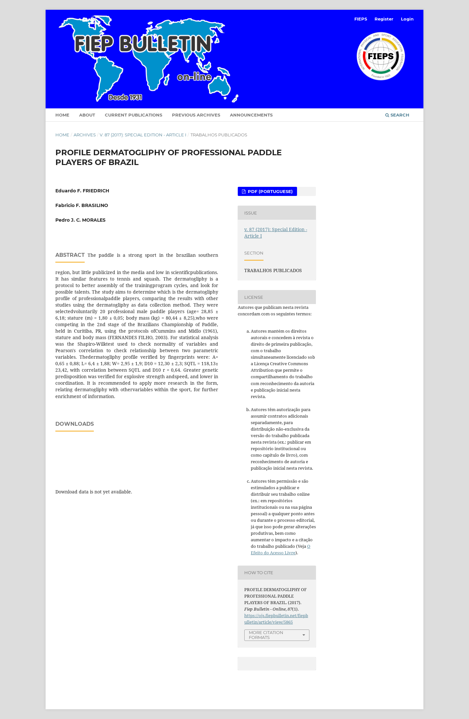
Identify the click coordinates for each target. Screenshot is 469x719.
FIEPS (360, 18)
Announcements (251, 115)
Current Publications (133, 115)
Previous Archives (196, 115)
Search (397, 115)
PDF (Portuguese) (270, 191)
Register (384, 18)
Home (62, 115)
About (87, 115)
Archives (85, 134)
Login (407, 18)
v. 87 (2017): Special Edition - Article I (143, 134)
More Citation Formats (266, 635)
